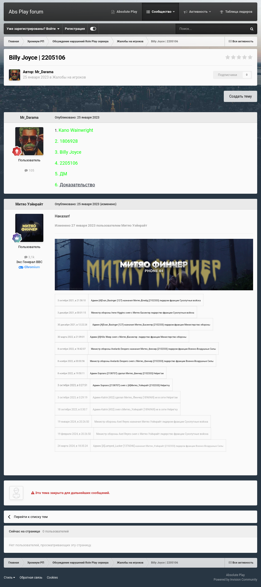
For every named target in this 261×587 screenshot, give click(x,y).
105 (29, 170)
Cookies (52, 577)
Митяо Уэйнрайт (29, 204)
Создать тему (240, 96)
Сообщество (161, 12)
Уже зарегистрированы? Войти (33, 29)
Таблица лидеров (238, 12)
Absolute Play (126, 12)
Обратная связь (31, 577)
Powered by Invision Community (235, 579)
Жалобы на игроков (69, 77)
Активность (198, 12)
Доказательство (77, 184)
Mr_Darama (44, 72)
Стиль (9, 577)
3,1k (29, 257)
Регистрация (75, 29)
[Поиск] (197, 29)
